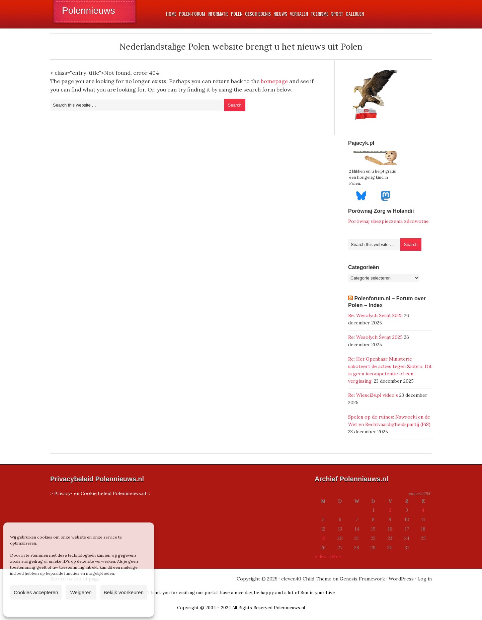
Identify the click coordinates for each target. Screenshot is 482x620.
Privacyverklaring (91, 607)
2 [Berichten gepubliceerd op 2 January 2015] (390, 510)
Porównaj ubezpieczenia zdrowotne (388, 221)
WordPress (401, 579)
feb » (335, 556)
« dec (320, 556)
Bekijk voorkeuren (124, 592)
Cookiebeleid (59, 607)
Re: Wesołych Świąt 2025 (375, 315)
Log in (424, 579)
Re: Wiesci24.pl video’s (373, 395)
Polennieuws (88, 10)
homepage (274, 81)
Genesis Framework (362, 579)
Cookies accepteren (36, 592)
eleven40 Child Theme (306, 579)
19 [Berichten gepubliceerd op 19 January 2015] (323, 538)
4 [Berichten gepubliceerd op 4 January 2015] (423, 510)
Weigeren (81, 592)
